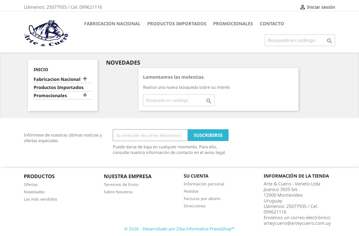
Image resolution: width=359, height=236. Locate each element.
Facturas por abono (202, 198)
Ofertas (31, 184)
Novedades (34, 191)
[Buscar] (300, 40)
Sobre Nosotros (118, 191)
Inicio (41, 69)
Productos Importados (176, 24)
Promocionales (233, 24)
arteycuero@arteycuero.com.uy (297, 223)
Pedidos (191, 191)
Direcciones (195, 205)
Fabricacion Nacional (112, 24)
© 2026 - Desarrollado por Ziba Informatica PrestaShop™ (179, 229)
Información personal (204, 184)
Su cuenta (196, 176)
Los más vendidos (40, 199)
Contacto (272, 24)
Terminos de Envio (121, 184)
